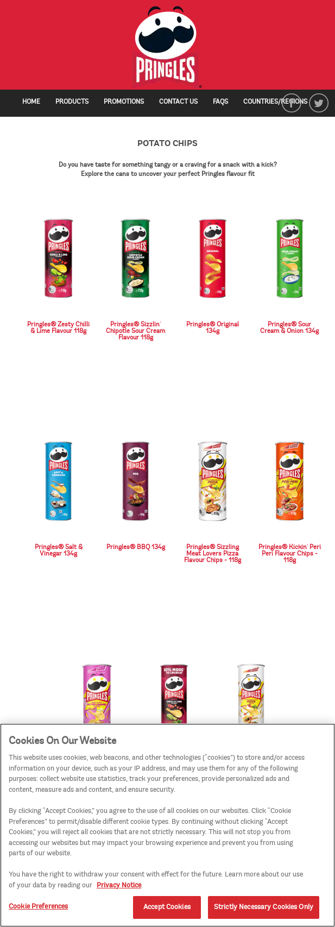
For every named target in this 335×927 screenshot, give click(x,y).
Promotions (124, 102)
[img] (167, 47)
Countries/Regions (280, 102)
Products (72, 102)
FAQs (220, 102)
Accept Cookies (167, 910)
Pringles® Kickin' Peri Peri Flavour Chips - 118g (289, 553)
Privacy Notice (119, 888)
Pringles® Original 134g (212, 327)
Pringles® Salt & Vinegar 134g (59, 550)
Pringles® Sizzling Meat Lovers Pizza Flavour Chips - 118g (212, 553)
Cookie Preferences (38, 909)
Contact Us (178, 102)
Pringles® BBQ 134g (135, 547)
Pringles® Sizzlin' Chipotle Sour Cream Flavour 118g (135, 330)
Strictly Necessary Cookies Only (263, 910)
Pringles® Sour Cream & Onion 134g (289, 327)
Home (31, 102)
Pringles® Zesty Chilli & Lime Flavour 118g (58, 327)
